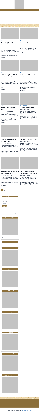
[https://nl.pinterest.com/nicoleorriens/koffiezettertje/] (7, 401)
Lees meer (3, 57)
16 (10, 190)
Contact (16, 403)
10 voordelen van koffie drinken (27, 107)
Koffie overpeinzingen (23, 105)
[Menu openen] (2, 10)
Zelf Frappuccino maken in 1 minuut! (28, 139)
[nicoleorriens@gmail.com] (5, 401)
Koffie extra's (22, 137)
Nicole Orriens (24, 109)
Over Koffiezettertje (5, 403)
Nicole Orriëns (4, 111)
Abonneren (5, 206)
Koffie (2, 40)
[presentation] (10, 33)
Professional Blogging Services (26, 410)
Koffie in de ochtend (24, 42)
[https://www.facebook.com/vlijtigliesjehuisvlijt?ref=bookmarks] (2, 401)
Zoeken (3, 211)
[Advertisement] (19, 17)
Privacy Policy (11, 403)
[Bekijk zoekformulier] (37, 10)
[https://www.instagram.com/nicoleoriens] (3, 401)
